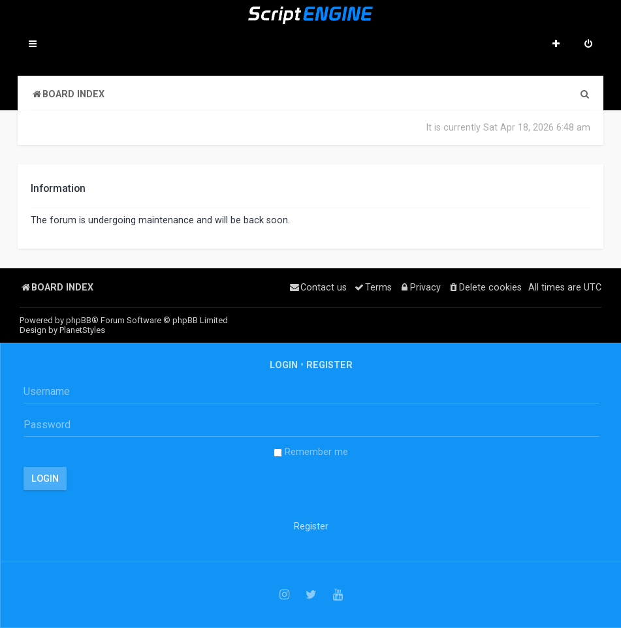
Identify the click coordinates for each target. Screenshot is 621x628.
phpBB (78, 320)
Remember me (311, 452)
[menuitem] (588, 45)
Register (329, 365)
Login (284, 365)
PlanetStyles (82, 330)
